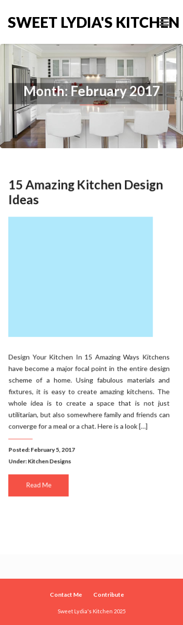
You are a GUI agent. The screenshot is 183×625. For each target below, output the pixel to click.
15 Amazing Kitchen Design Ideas (85, 193)
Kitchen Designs (49, 460)
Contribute (108, 594)
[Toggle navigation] (164, 22)
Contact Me (66, 594)
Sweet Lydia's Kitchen (50, 22)
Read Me (39, 484)
